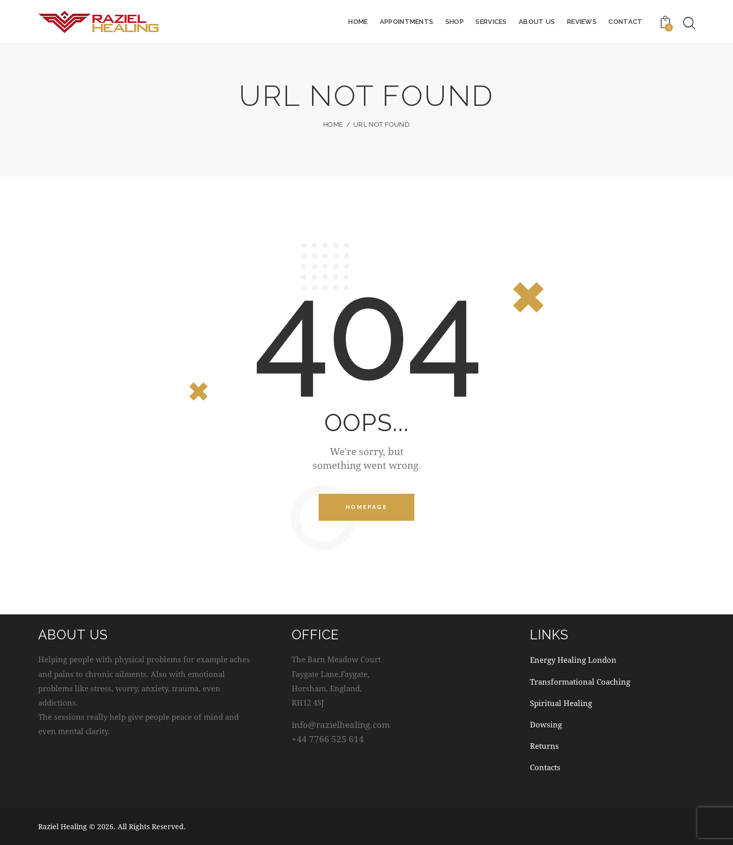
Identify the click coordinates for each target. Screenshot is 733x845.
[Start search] (689, 23)
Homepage (366, 507)
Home (333, 124)
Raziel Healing (62, 827)
